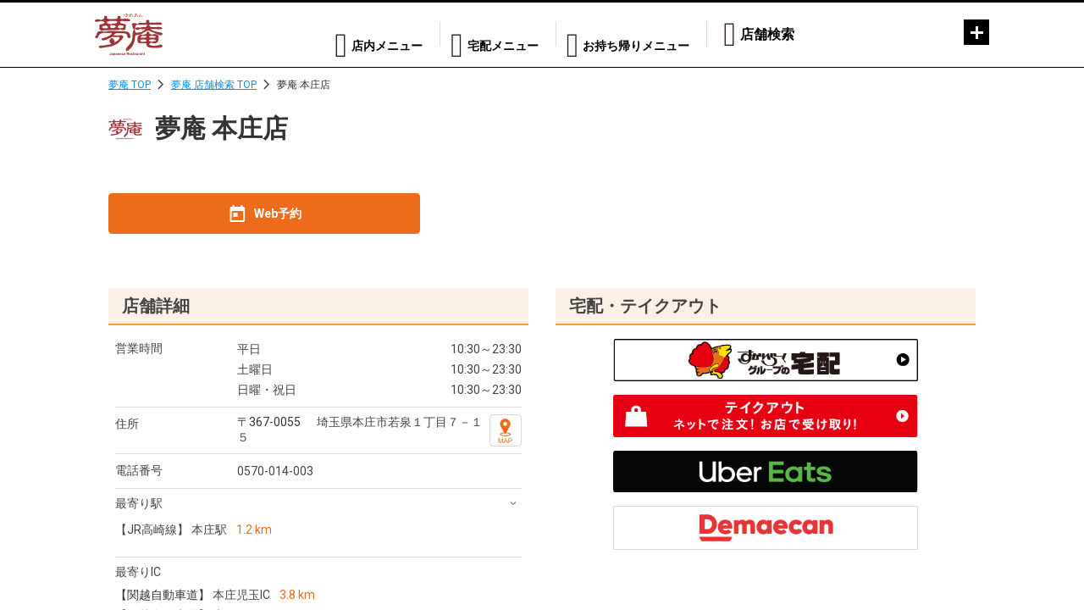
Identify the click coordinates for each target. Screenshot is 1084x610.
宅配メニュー (476, 34)
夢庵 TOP (129, 85)
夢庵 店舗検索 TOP (214, 85)
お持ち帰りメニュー (628, 34)
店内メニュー (344, 34)
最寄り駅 (139, 503)
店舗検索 (767, 34)
